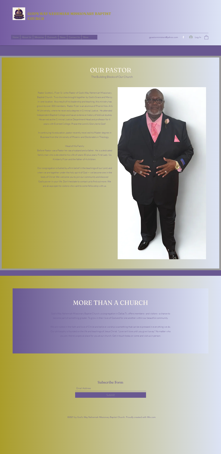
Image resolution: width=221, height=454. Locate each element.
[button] (206, 37)
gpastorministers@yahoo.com (163, 37)
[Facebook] (183, 37)
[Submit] (110, 395)
